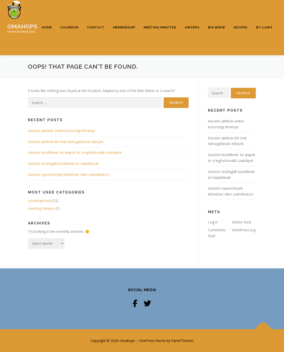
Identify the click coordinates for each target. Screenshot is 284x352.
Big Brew (216, 27)
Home (47, 27)
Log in (213, 222)
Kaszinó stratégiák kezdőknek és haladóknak (63, 163)
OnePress (147, 340)
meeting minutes (41, 208)
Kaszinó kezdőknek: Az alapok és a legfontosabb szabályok (75, 152)
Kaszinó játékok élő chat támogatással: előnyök (65, 141)
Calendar (69, 27)
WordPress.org (244, 230)
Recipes (241, 27)
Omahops (22, 26)
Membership (124, 27)
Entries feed (241, 222)
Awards (192, 27)
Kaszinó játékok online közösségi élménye (61, 130)
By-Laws (264, 27)
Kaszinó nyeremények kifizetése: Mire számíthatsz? (68, 174)
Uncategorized (39, 200)
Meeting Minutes (160, 27)
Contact (96, 27)
